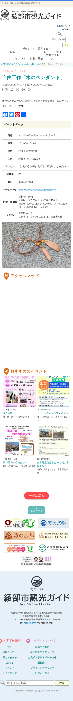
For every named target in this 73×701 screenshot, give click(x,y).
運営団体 (42, 662)
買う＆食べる (10, 657)
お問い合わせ (63, 26)
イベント (20, 58)
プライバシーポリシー (42, 667)
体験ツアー (10, 652)
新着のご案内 (42, 647)
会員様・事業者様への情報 (42, 657)
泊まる (60, 51)
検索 (66, 45)
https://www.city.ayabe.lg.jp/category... (38, 189)
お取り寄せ (36, 58)
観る (12, 51)
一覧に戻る (36, 495)
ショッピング (10, 672)
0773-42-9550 (30, 623)
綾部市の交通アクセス (42, 652)
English (66, 29)
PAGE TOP (36, 510)
